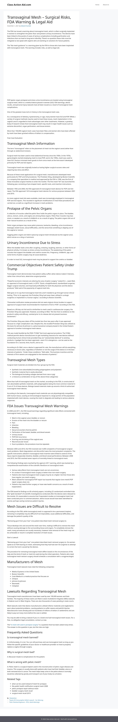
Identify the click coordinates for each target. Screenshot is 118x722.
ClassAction (13, 698)
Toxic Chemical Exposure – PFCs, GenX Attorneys (24, 702)
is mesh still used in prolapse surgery (24, 625)
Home (97, 5)
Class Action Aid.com (19, 4)
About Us (106, 5)
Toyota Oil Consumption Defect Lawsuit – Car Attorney (26, 700)
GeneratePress (72, 719)
